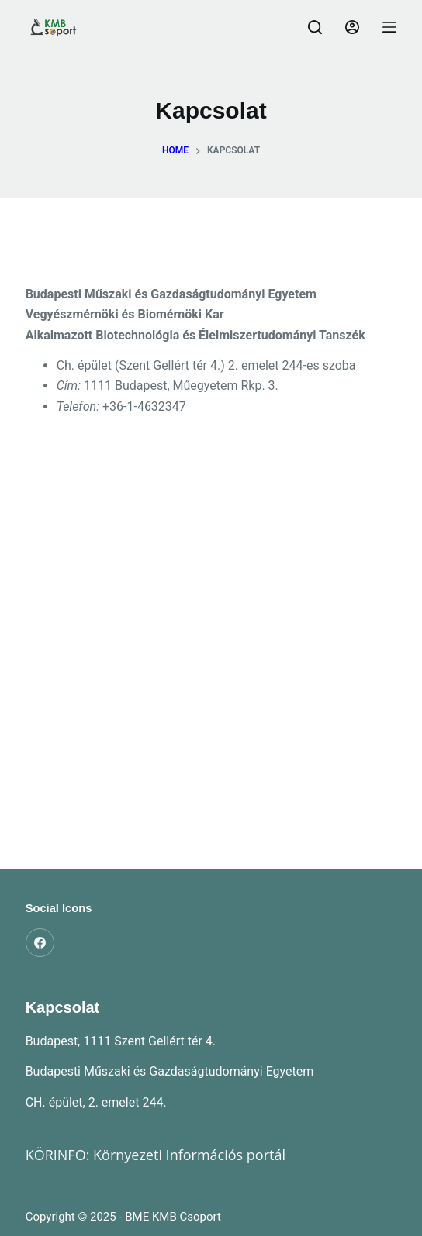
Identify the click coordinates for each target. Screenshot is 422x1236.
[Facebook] (40, 943)
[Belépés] (352, 27)
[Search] (315, 27)
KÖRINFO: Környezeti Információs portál (155, 1154)
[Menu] (389, 27)
